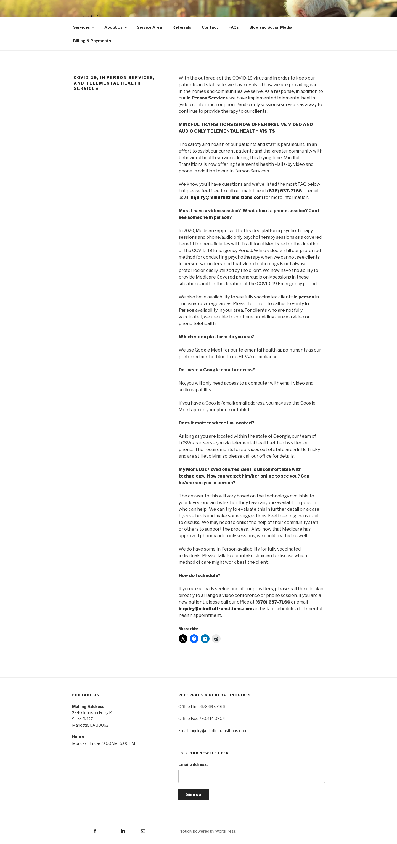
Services (84, 27)
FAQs (234, 27)
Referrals (182, 27)
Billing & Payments (92, 40)
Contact (210, 27)
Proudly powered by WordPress (207, 831)
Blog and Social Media (270, 27)
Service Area (149, 27)
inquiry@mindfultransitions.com (226, 197)
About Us (116, 27)
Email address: (193, 764)
